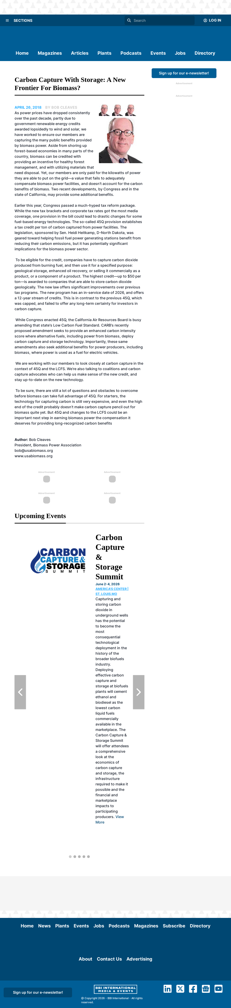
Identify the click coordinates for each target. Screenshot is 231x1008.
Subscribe (174, 891)
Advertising (139, 986)
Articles (79, 53)
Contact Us (109, 986)
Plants (104, 53)
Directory (205, 53)
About (85, 986)
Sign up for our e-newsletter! (184, 73)
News (44, 891)
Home (22, 53)
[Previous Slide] (20, 692)
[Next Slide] (138, 692)
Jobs (180, 53)
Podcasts (131, 53)
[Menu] (7, 20)
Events (158, 53)
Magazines (50, 53)
